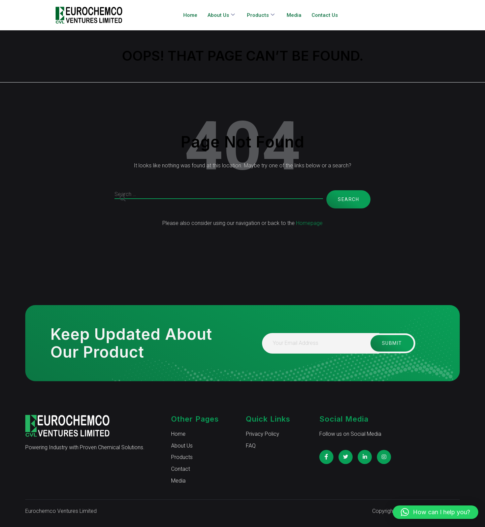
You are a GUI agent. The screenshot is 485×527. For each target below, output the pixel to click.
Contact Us (325, 15)
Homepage (309, 223)
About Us (221, 15)
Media (294, 15)
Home (190, 15)
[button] (435, 512)
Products (260, 15)
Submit (391, 343)
